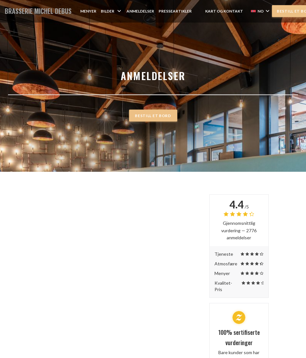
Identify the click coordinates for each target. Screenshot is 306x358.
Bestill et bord (153, 115)
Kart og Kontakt (224, 11)
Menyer (88, 11)
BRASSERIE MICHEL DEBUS (38, 11)
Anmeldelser (140, 11)
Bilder (111, 11)
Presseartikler (175, 11)
